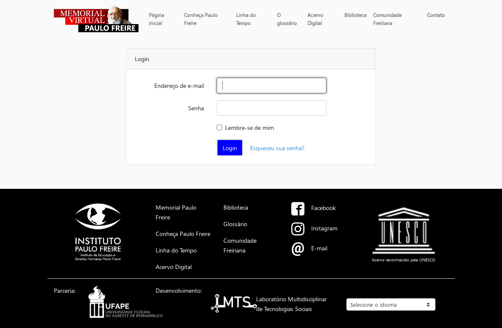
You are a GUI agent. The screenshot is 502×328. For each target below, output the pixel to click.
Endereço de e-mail (179, 85)
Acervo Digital (315, 18)
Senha (196, 108)
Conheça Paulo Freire (201, 18)
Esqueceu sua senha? (277, 147)
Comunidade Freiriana (387, 18)
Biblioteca (355, 14)
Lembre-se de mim (249, 127)
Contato (436, 14)
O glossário (287, 18)
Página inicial (156, 18)
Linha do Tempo (246, 18)
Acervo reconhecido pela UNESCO (403, 260)
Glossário (235, 223)
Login (230, 147)
